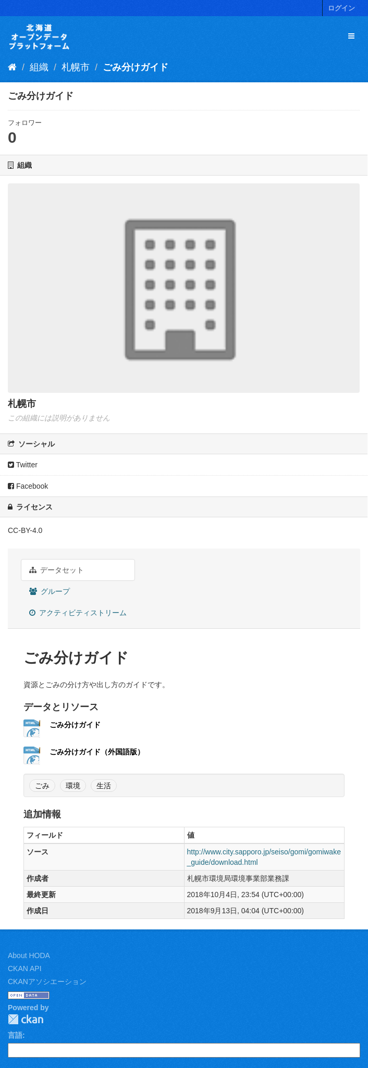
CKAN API (25, 968)
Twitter (23, 465)
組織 (39, 67)
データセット (56, 570)
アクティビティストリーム (78, 612)
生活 (103, 785)
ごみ (42, 785)
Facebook (28, 486)
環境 (73, 785)
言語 (15, 1035)
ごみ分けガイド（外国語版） (97, 752)
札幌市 (76, 67)
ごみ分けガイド (135, 67)
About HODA (29, 955)
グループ (49, 591)
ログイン (341, 8)
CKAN (25, 1019)
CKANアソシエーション (47, 981)
